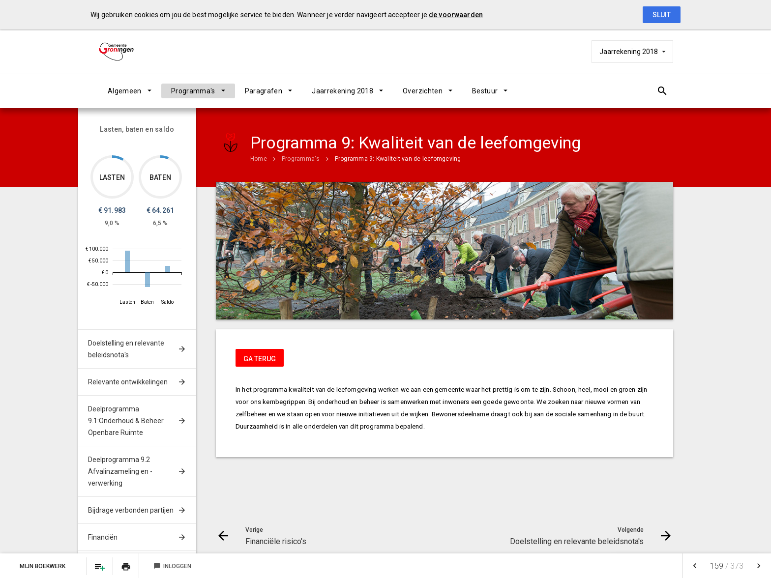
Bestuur (485, 91)
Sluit (661, 15)
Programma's (193, 91)
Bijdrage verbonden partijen (131, 510)
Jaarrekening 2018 (342, 91)
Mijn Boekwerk (43, 566)
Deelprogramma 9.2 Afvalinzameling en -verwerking (120, 471)
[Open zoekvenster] (662, 91)
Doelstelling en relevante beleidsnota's (126, 349)
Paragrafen (264, 91)
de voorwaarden (456, 15)
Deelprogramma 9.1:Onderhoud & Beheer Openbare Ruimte (126, 420)
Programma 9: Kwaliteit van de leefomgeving (398, 158)
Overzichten (423, 91)
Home (258, 158)
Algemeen (125, 91)
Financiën (103, 537)
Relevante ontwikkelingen (128, 382)
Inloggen (172, 566)
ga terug (259, 359)
